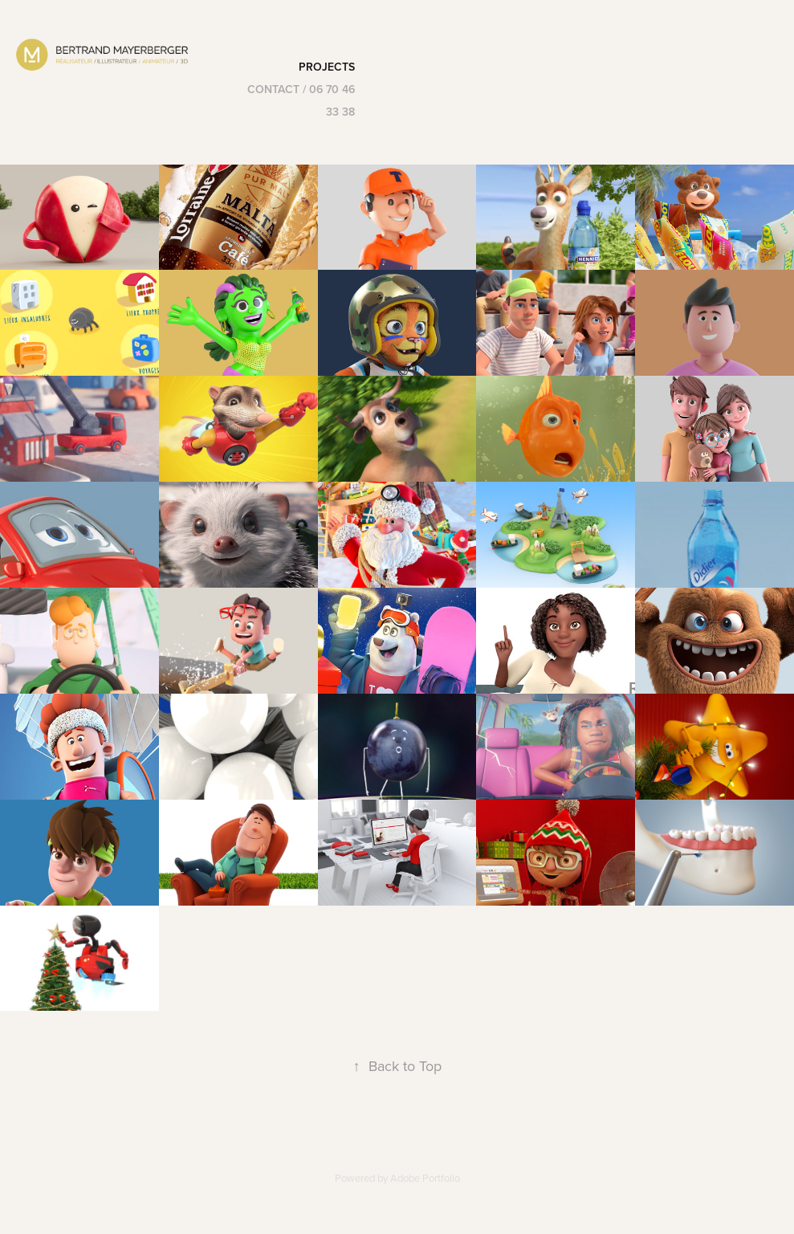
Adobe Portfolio (425, 1178)
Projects (327, 67)
